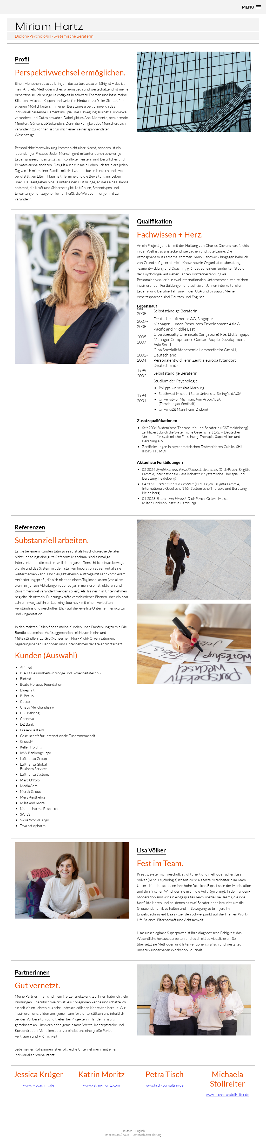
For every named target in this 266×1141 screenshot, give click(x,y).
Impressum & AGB (117, 1135)
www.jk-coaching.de (38, 1085)
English (140, 1131)
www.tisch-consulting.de (164, 1085)
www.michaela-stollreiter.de (227, 1094)
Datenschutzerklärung (146, 1135)
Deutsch (127, 1131)
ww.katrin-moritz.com (103, 1085)
